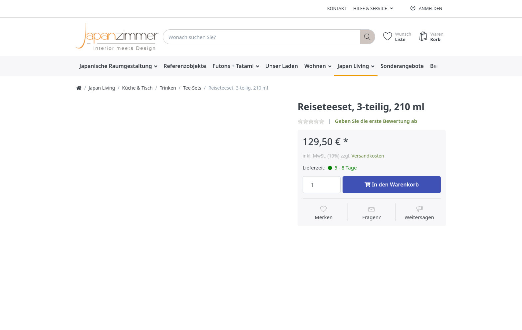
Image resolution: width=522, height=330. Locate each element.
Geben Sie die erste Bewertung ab (376, 121)
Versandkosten (368, 156)
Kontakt (337, 8)
